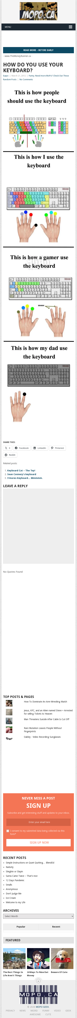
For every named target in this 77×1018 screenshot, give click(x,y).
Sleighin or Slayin (14, 871)
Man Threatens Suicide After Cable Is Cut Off (46, 719)
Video (57, 1010)
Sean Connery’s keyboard (21, 474)
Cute (48, 1014)
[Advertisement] (40, 38)
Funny (31, 75)
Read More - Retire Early (38, 50)
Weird (34, 1010)
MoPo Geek (42, 1007)
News (23, 1010)
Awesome (35, 1014)
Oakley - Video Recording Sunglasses (42, 737)
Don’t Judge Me (13, 893)
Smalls (9, 884)
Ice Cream (11, 898)
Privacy (10, 1010)
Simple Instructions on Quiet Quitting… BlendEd (30, 862)
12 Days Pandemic (15, 880)
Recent (56, 926)
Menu (8, 27)
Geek (68, 1010)
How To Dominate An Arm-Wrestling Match (45, 701)
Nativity (10, 867)
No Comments (26, 79)
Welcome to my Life (15, 902)
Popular (21, 926)
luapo (5, 75)
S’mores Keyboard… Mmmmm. (25, 478)
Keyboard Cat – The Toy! (21, 470)
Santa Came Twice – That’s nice (21, 876)
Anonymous (12, 889)
